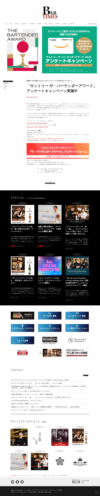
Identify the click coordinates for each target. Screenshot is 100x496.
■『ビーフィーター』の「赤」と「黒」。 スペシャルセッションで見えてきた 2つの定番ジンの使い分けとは (41, 397)
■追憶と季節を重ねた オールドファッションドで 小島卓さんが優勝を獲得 (32, 394)
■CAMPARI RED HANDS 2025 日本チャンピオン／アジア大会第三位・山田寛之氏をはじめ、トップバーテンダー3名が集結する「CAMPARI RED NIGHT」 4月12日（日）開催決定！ (49, 387)
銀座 (83, 482)
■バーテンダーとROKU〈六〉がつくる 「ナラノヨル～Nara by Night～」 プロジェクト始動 (37, 383)
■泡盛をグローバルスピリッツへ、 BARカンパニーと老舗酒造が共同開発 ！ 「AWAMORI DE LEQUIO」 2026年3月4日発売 (45, 407)
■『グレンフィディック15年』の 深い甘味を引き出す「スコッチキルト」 (31, 391)
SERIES (64, 23)
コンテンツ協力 (27, 490)
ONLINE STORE (85, 480)
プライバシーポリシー (43, 490)
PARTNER (71, 23)
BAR (11, 23)
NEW (45, 23)
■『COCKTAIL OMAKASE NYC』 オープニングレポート (27, 400)
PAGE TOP (96, 492)
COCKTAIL (17, 23)
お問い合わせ (19, 490)
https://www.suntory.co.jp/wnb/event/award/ (37, 123)
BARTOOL (57, 23)
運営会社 (13, 490)
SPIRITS (24, 23)
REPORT (39, 23)
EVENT (51, 23)
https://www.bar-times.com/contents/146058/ (37, 127)
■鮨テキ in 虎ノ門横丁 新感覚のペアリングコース (25, 403)
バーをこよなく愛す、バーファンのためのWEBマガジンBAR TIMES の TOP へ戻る (50, 170)
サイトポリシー (53, 490)
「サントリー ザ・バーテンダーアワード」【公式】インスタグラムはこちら (45, 138)
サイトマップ (34, 490)
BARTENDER (32, 23)
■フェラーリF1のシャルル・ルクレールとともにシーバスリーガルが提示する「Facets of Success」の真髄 (40, 380)
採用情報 (60, 490)
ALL (6, 23)
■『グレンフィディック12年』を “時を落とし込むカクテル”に (28, 410)
